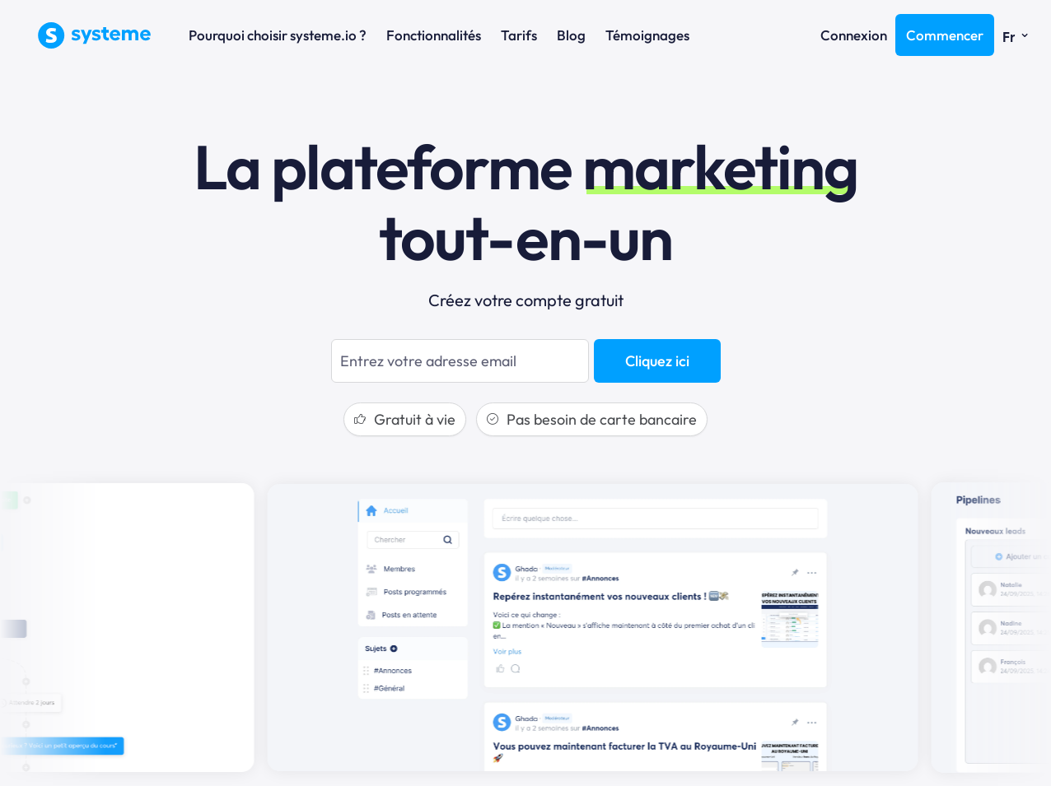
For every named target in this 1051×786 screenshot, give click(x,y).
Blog (571, 35)
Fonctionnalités (433, 35)
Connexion (853, 35)
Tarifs (519, 35)
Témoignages (647, 35)
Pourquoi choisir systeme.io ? (278, 35)
